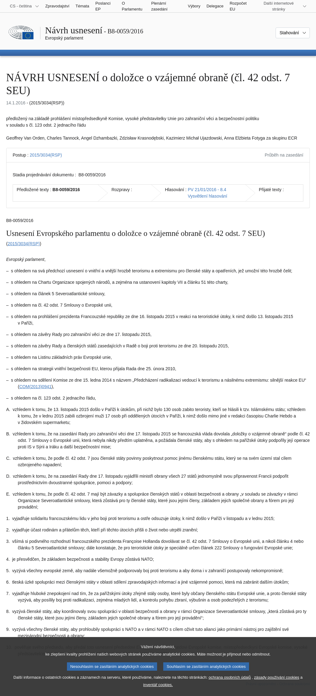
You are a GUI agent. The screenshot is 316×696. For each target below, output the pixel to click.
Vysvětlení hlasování (207, 196)
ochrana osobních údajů (230, 685)
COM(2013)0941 (35, 386)
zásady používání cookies (276, 685)
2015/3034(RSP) (46, 155)
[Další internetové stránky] (282, 6)
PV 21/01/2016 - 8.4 (207, 189)
